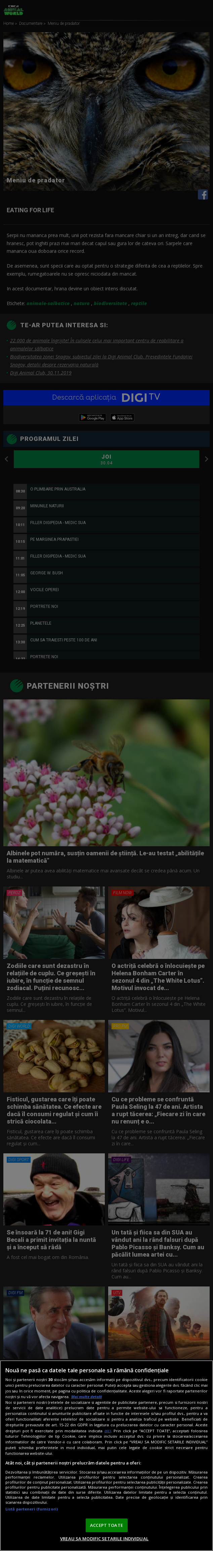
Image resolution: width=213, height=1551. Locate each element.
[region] (106, 1455)
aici (107, 1431)
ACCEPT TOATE (106, 1525)
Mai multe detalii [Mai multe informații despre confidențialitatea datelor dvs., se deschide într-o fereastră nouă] (86, 1396)
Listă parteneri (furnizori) (31, 1508)
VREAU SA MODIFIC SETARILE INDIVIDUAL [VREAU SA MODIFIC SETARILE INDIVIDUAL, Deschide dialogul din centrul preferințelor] (104, 1539)
